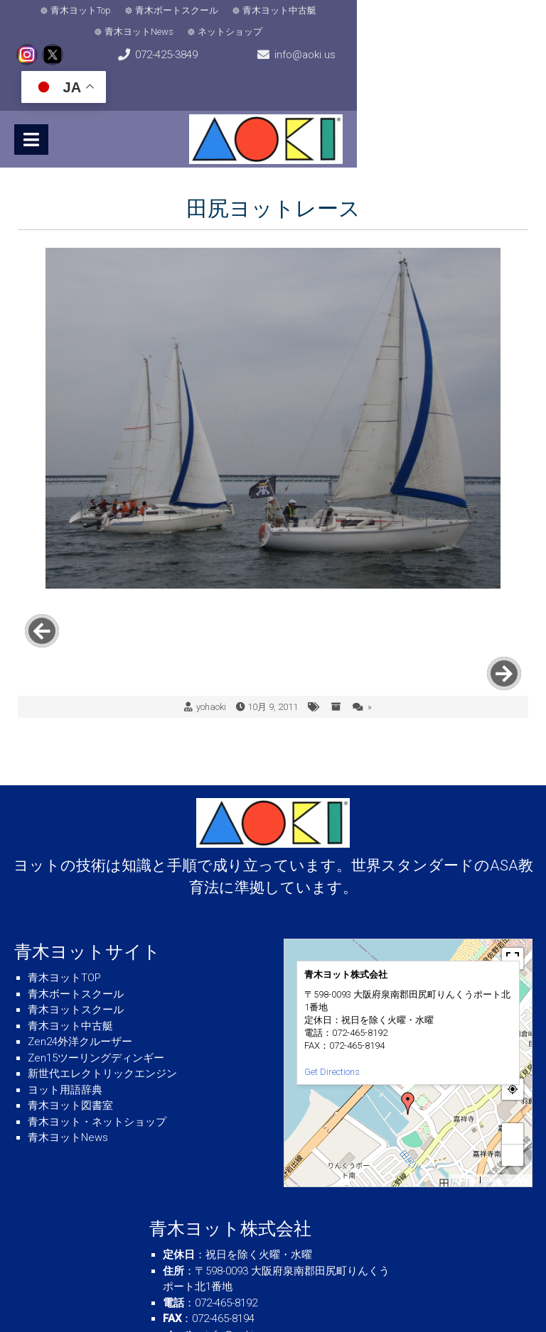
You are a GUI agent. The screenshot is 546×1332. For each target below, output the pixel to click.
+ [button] (513, 1044)
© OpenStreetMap (505, 1091)
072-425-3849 (181, 42)
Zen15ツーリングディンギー (96, 968)
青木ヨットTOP (64, 888)
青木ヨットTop (61, 10)
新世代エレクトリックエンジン (102, 984)
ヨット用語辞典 (65, 1000)
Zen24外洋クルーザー (80, 952)
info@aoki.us (334, 42)
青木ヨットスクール (76, 920)
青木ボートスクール (157, 10)
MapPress (464, 1091)
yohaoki (211, 617)
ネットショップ (446, 10)
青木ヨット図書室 (70, 1016)
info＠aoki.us (236, 1245)
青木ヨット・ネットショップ (97, 1032)
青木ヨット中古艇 (260, 10)
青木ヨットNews (355, 10)
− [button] (513, 1065)
